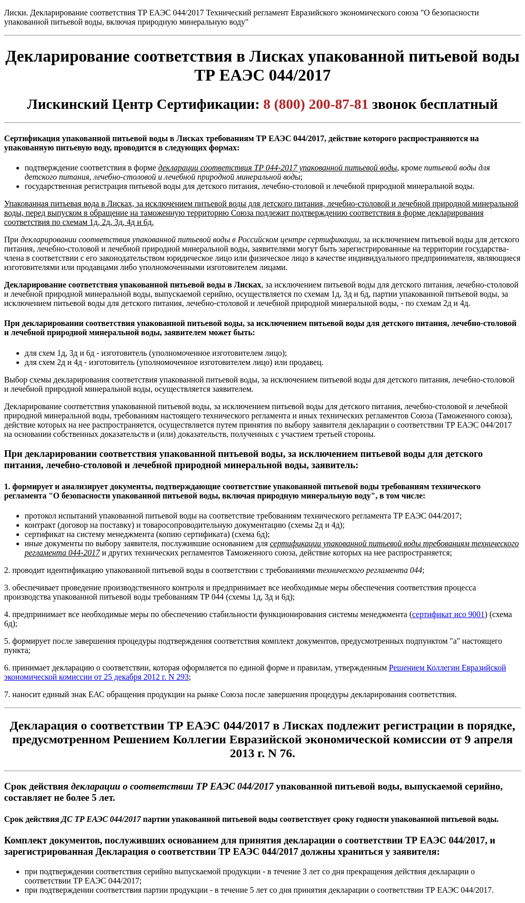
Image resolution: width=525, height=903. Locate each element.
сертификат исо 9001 (448, 614)
